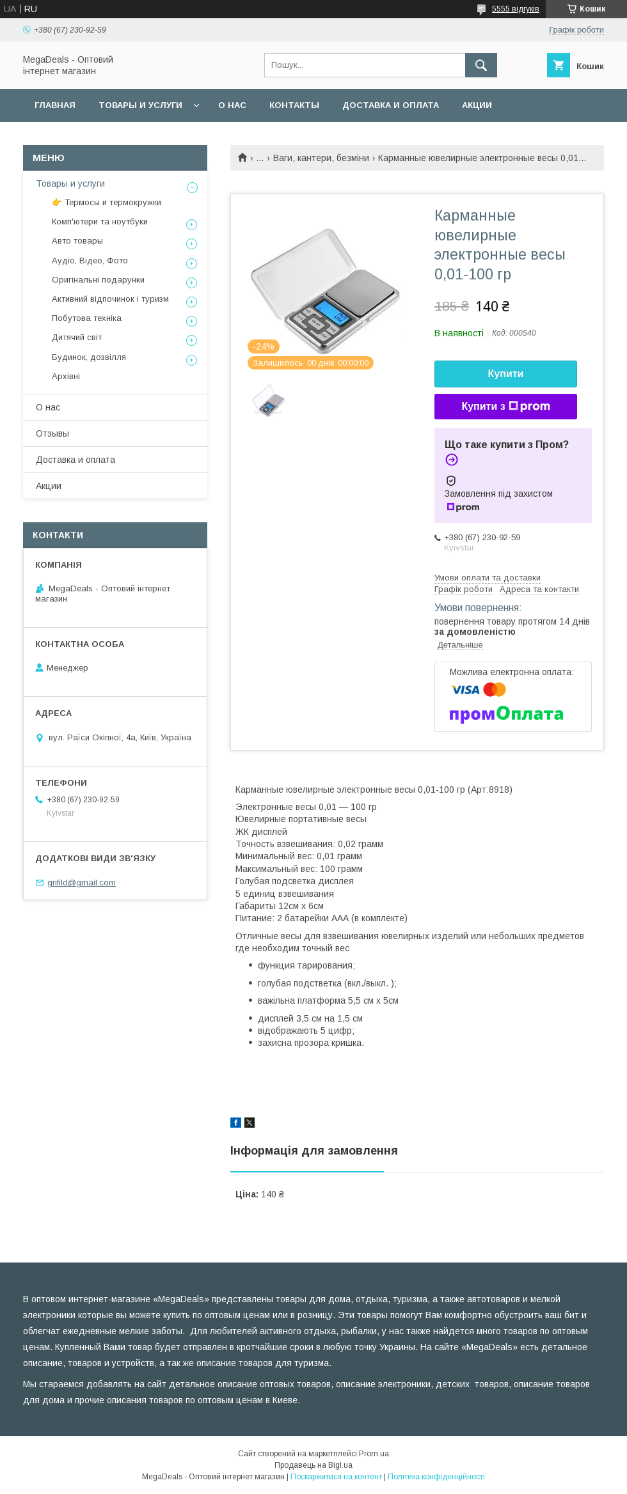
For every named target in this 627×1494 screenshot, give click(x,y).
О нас (232, 105)
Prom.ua (374, 1453)
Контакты (294, 105)
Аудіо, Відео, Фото (90, 260)
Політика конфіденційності (436, 1476)
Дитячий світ (77, 337)
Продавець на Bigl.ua (313, 1465)
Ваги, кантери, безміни (321, 158)
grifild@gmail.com (81, 882)
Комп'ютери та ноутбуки (100, 221)
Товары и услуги (140, 105)
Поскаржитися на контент (336, 1476)
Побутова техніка (87, 318)
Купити (506, 373)
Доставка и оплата (390, 105)
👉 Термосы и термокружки (106, 202)
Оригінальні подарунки (98, 279)
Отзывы (52, 433)
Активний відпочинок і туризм (110, 299)
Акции (477, 105)
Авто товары (77, 240)
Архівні (66, 376)
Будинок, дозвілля (89, 357)
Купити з (505, 406)
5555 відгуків (515, 8)
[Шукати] (481, 65)
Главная (55, 105)
